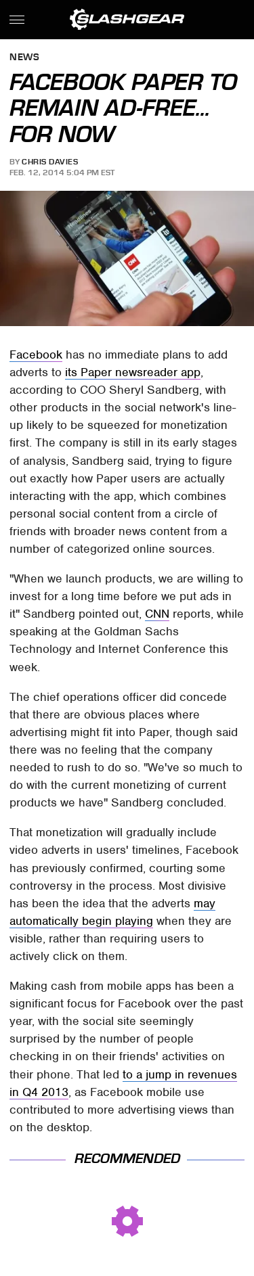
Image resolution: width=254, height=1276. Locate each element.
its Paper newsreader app (132, 372)
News (24, 57)
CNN (157, 613)
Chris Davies (50, 161)
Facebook (35, 354)
